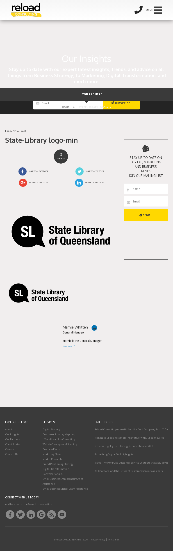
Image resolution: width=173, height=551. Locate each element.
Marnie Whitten (75, 327)
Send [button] (144, 215)
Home (65, 107)
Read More (69, 345)
